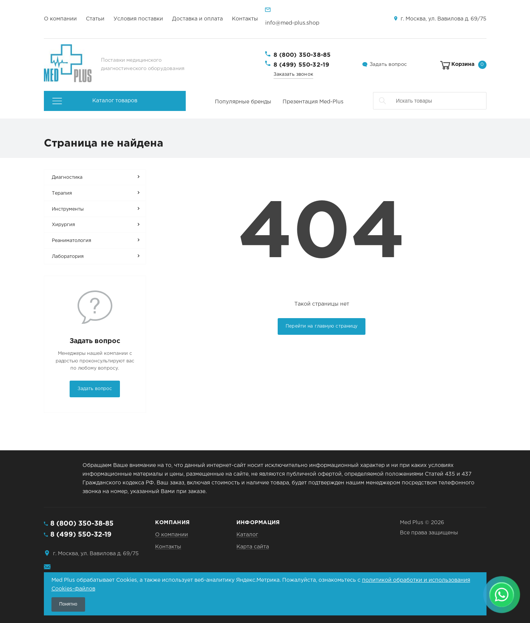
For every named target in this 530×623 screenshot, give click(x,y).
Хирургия (63, 225)
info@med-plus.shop (292, 23)
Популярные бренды (243, 102)
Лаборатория (68, 257)
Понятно (68, 604)
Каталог (247, 534)
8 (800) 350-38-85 (302, 55)
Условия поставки (138, 19)
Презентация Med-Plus (313, 102)
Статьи (95, 19)
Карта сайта (252, 547)
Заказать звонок (293, 74)
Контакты (245, 19)
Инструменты (68, 209)
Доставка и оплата (197, 19)
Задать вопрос (388, 64)
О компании (60, 19)
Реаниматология (71, 241)
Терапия (62, 193)
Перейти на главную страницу (321, 326)
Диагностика (67, 177)
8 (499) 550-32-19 (302, 64)
